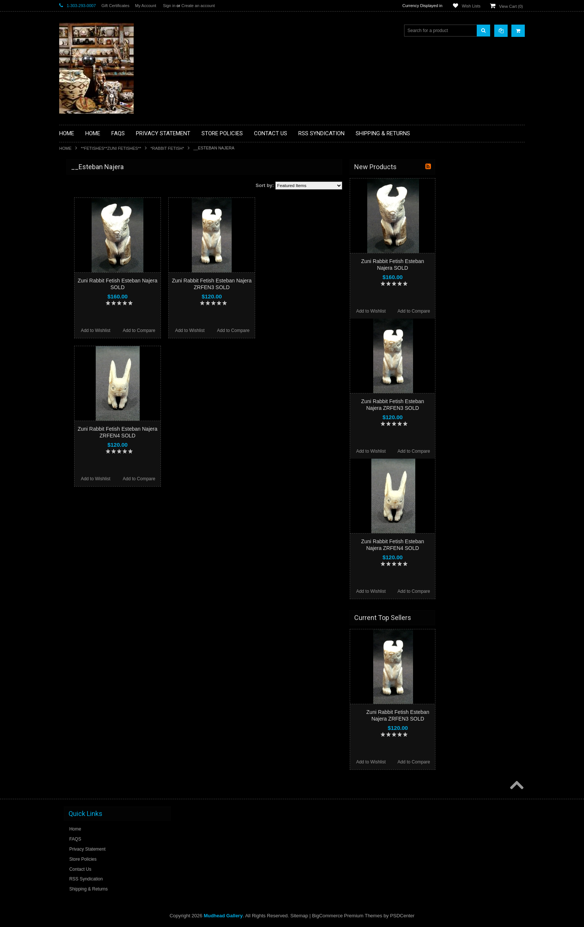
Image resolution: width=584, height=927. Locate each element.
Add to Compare (228, 330)
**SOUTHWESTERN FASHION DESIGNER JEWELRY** (95, 376)
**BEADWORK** (80, 228)
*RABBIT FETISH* (167, 148)
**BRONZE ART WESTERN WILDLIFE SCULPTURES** (102, 244)
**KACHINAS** (78, 285)
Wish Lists (471, 6)
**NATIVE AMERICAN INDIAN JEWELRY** (94, 320)
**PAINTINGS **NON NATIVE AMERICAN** (93, 212)
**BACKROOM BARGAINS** (92, 184)
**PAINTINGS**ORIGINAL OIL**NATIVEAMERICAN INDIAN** (99, 338)
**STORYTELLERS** (85, 411)
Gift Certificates (115, 5)
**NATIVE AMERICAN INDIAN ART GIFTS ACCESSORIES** (99, 301)
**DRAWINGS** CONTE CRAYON (98, 259)
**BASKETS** (77, 196)
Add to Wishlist (185, 330)
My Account (145, 5)
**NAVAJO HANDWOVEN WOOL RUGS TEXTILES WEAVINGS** (104, 357)
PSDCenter (402, 915)
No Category (76, 423)
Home (65, 148)
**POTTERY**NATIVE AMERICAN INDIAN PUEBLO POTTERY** (98, 395)
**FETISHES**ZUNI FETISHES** (111, 148)
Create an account (198, 5)
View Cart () (511, 6)
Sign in (169, 5)
